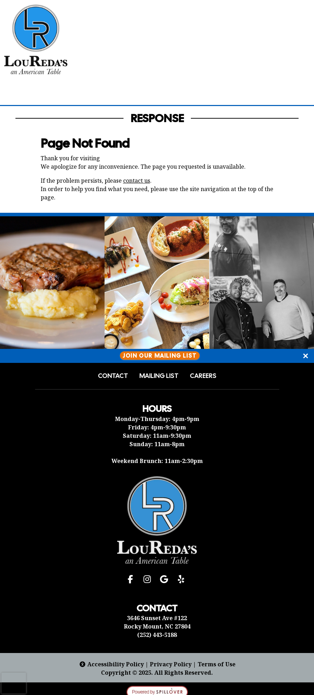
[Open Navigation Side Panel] (297, 38)
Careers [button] (203, 376)
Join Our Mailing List (160, 355)
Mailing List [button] (159, 376)
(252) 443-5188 (157, 635)
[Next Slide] (303, 282)
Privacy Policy (171, 664)
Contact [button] (113, 376)
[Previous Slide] (11, 282)
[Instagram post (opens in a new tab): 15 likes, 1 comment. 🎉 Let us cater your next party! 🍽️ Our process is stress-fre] (52, 347)
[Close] (305, 356)
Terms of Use (216, 664)
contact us (136, 180)
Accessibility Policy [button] (111, 664)
